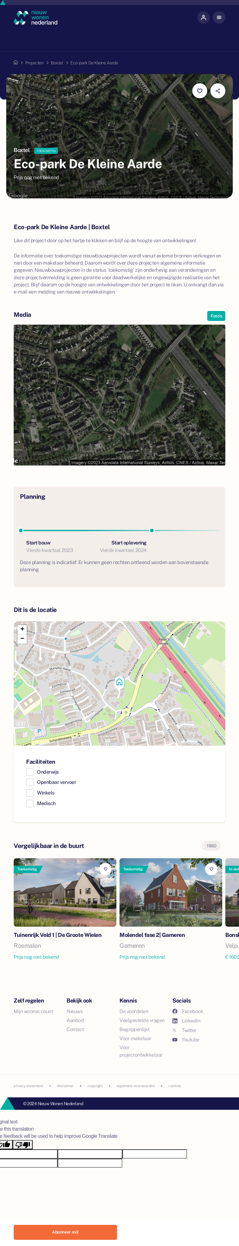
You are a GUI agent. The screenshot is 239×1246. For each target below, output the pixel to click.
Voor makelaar (135, 1038)
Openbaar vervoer (56, 782)
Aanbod (75, 1020)
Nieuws (74, 1011)
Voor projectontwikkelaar (141, 1051)
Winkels (45, 793)
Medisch (46, 803)
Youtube (185, 1040)
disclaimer (65, 1086)
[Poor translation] (23, 1145)
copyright (95, 1086)
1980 (211, 845)
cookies (174, 1086)
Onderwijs (48, 772)
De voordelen (134, 1011)
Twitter (184, 1030)
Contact (75, 1029)
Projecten (34, 62)
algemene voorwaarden (135, 1086)
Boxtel (57, 62)
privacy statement (28, 1086)
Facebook (187, 1011)
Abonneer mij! (65, 1232)
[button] (119, 683)
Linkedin (186, 1021)
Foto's (216, 315)
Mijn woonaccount (33, 1011)
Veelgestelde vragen (142, 1020)
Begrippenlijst (134, 1029)
